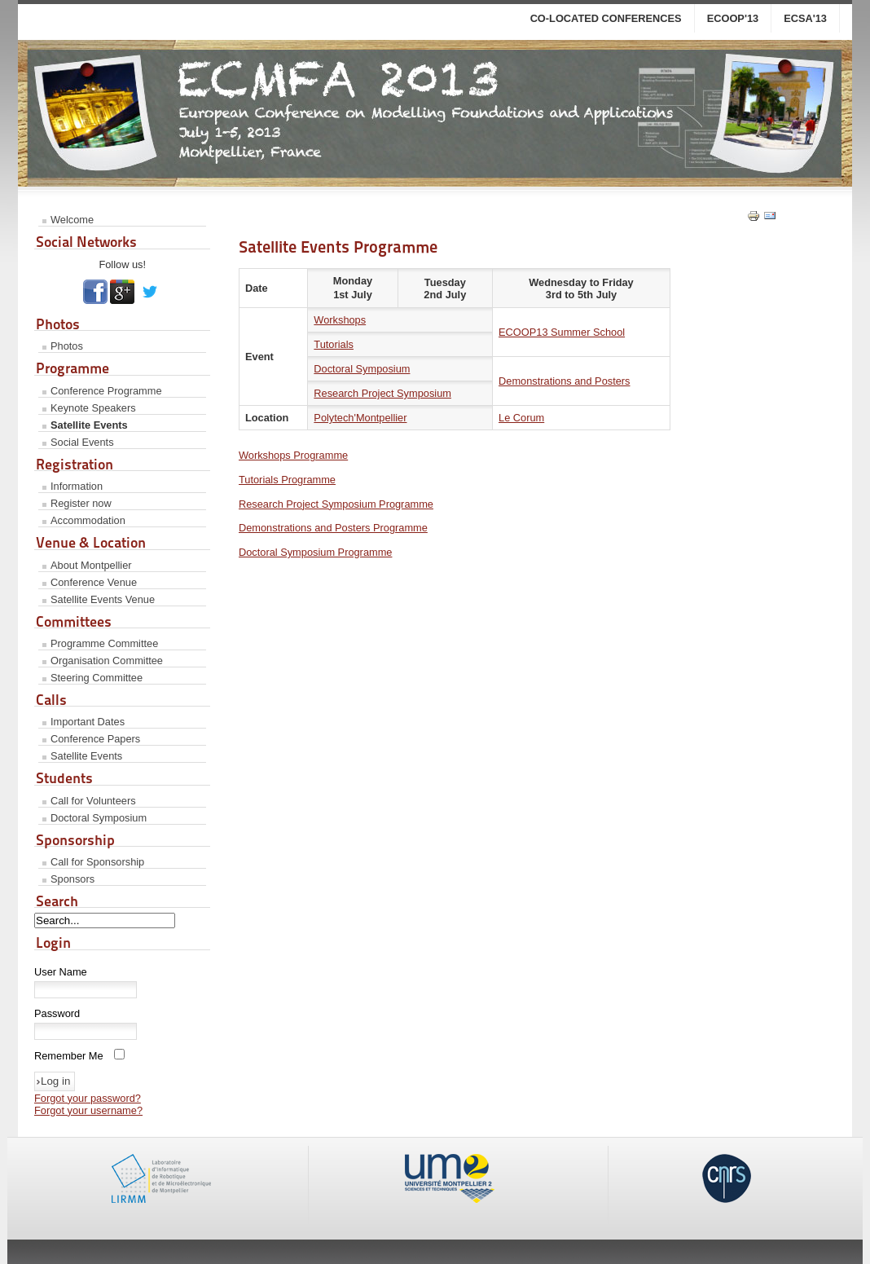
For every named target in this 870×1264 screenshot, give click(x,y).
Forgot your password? (87, 1098)
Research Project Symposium (382, 393)
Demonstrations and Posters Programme (333, 528)
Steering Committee (97, 678)
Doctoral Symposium (99, 818)
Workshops (340, 320)
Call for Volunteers (93, 801)
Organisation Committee (107, 660)
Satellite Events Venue (103, 599)
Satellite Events (89, 425)
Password (57, 1013)
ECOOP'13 (733, 18)
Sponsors (72, 879)
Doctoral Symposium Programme (315, 552)
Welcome (72, 220)
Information (77, 486)
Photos (67, 346)
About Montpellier (91, 565)
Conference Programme (106, 391)
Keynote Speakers (93, 408)
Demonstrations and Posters (564, 381)
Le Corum (521, 418)
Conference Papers (95, 739)
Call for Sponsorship (97, 862)
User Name (60, 972)
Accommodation (88, 520)
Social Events (82, 442)
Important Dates (88, 722)
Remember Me (68, 1056)
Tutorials (334, 344)
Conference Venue (94, 582)
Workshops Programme (293, 455)
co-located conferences (606, 18)
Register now (81, 503)
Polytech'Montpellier (360, 418)
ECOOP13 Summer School (562, 332)
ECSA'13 (805, 18)
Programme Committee (104, 643)
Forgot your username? (88, 1110)
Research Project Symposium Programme (336, 504)
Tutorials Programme (287, 479)
